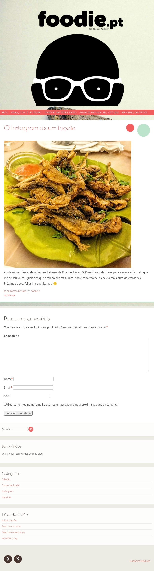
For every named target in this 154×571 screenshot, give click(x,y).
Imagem (143, 130)
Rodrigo (35, 291)
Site (6, 396)
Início (5, 112)
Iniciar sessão (9, 520)
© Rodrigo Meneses (140, 561)
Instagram (9, 295)
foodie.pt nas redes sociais (61, 112)
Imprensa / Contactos (134, 112)
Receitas (6, 497)
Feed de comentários (13, 532)
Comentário (11, 336)
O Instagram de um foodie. (40, 128)
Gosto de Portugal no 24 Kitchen (99, 112)
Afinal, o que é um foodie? (26, 112)
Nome (8, 379)
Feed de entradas (11, 526)
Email (8, 387)
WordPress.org (10, 538)
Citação (6, 479)
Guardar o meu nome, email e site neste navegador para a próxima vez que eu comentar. (63, 404)
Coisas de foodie (11, 485)
